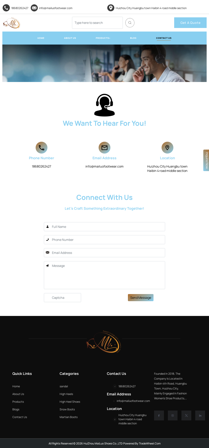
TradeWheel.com (150, 443)
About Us (18, 394)
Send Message (140, 312)
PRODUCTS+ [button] (103, 37)
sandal (79, 386)
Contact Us (19, 417)
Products (18, 401)
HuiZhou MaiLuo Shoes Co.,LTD (103, 443)
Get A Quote (190, 22)
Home (16, 386)
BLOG (133, 37)
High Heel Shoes (85, 401)
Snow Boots (82, 409)
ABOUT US (70, 37)
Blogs (15, 409)
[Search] (97, 23)
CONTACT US (164, 37)
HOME (40, 37)
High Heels (81, 394)
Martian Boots (83, 417)
